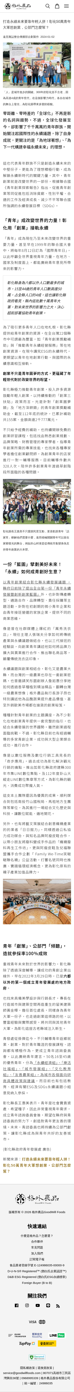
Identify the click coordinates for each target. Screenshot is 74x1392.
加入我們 (37, 1253)
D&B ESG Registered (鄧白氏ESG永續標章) (37, 1277)
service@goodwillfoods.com (22, 1373)
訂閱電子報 (37, 1259)
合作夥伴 (37, 1241)
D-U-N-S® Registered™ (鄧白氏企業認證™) (36, 1271)
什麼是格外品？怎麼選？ (37, 1235)
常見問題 (37, 1247)
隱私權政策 (27, 1367)
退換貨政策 (44, 1367)
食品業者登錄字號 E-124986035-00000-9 (37, 1265)
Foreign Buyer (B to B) (37, 1282)
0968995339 (29, 1378)
